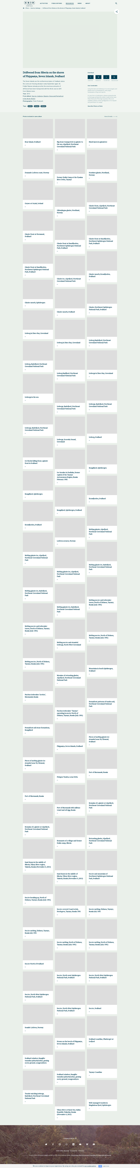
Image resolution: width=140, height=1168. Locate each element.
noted (46, 1155)
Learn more (106, 1166)
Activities (44, 3)
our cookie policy (90, 1166)
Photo (27, 8)
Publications (57, 3)
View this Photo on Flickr (95, 106)
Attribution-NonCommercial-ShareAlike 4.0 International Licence (91, 1155)
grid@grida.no (106, 100)
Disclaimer (73, 1151)
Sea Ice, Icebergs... (36, 8)
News (80, 3)
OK (100, 1166)
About (87, 3)
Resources (70, 3)
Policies (81, 1151)
